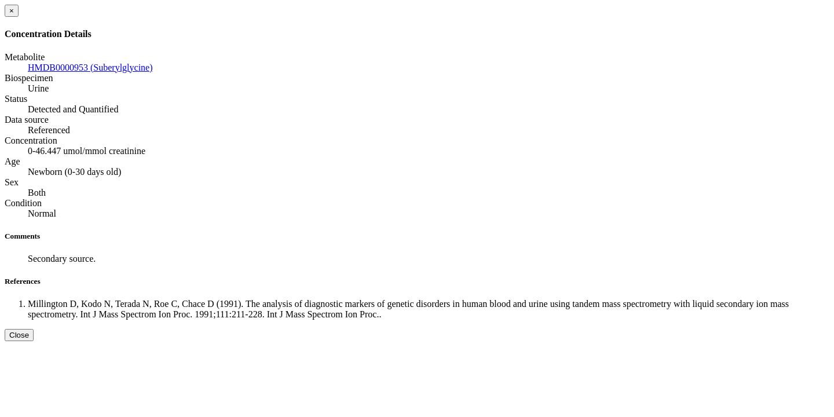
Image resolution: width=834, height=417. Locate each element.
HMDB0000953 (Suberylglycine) (90, 67)
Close (19, 335)
